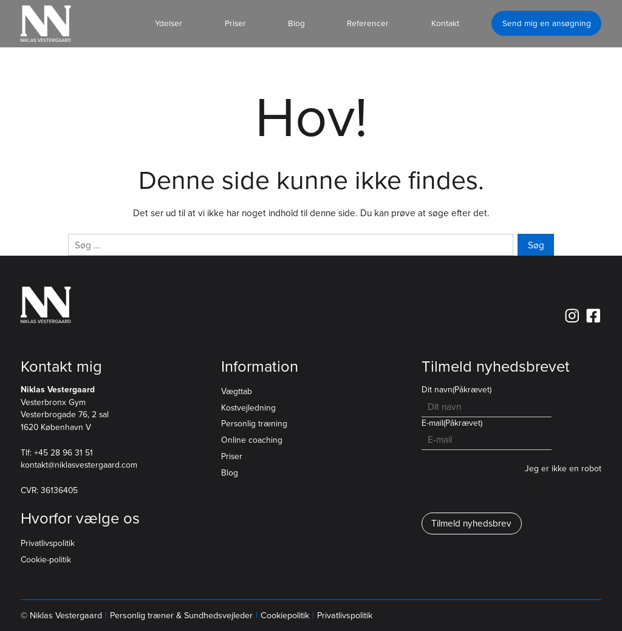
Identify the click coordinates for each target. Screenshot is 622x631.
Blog (229, 472)
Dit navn (456, 389)
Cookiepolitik (285, 615)
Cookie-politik (46, 559)
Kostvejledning (248, 407)
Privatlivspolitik (48, 543)
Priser (231, 456)
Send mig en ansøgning (546, 23)
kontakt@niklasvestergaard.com (79, 465)
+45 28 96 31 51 (63, 452)
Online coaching (251, 440)
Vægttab (236, 391)
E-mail (452, 423)
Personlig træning (254, 423)
